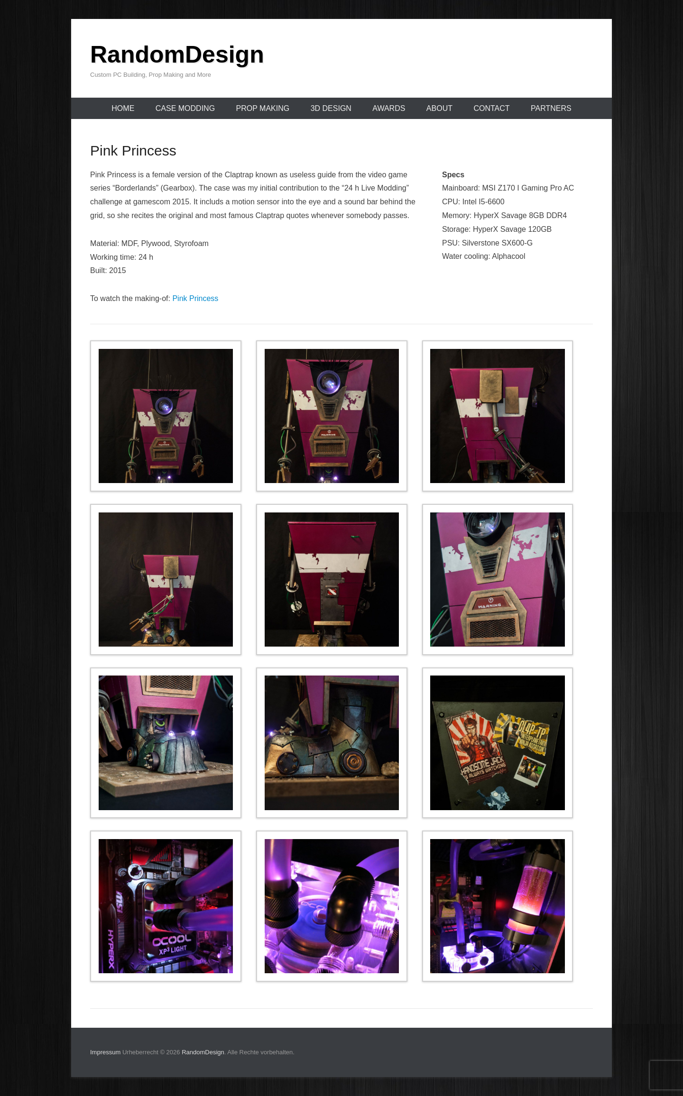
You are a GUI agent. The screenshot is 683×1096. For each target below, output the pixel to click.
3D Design (331, 108)
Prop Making (263, 108)
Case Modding (185, 108)
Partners (551, 108)
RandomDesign (177, 54)
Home (122, 108)
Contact (491, 108)
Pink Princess (195, 298)
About (439, 108)
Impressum (105, 1052)
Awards (388, 108)
